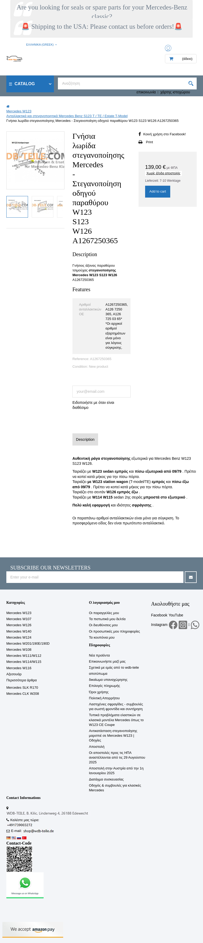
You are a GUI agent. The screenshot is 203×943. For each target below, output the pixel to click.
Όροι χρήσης (99, 692)
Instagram (159, 625)
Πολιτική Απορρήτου (104, 698)
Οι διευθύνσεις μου (103, 625)
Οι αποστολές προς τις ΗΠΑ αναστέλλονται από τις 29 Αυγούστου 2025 (117, 757)
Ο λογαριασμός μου (104, 603)
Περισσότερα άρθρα (21, 680)
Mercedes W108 (18, 650)
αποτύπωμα (98, 674)
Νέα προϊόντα (99, 655)
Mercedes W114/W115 (23, 662)
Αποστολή (96, 747)
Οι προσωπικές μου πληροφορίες (114, 631)
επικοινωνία (146, 92)
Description (85, 439)
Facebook (159, 615)
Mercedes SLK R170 (22, 688)
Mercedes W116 (18, 668)
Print (149, 142)
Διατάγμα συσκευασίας (106, 779)
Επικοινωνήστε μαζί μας (107, 661)
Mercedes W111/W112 (23, 656)
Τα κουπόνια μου (102, 637)
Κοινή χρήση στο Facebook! (164, 134)
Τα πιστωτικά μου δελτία (107, 619)
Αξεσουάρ (14, 674)
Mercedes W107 (18, 619)
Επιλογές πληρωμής (104, 686)
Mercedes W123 (18, 613)
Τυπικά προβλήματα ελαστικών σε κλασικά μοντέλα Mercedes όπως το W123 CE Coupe (116, 719)
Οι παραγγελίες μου (104, 613)
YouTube (176, 615)
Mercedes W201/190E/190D (27, 643)
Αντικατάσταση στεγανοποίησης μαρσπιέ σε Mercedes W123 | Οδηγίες (113, 735)
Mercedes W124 (18, 637)
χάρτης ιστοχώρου (175, 92)
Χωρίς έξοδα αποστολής (163, 173)
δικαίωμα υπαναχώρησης (108, 680)
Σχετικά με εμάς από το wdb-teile (114, 667)
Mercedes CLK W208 (22, 694)
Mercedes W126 (18, 625)
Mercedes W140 (18, 631)
